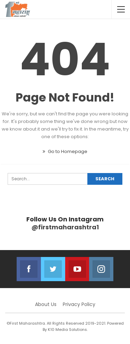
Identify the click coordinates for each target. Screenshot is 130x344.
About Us (46, 304)
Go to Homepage (65, 151)
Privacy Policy (79, 304)
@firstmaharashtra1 (65, 227)
